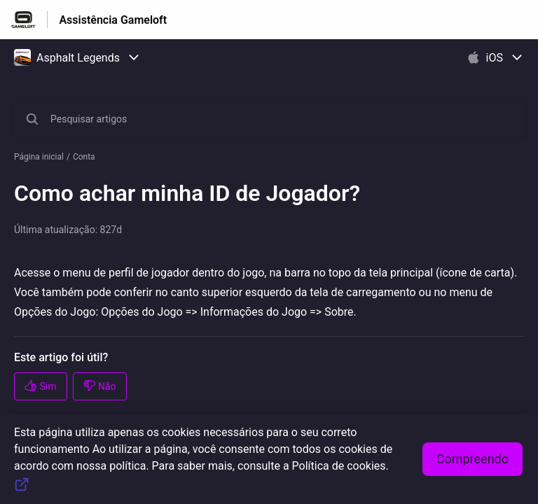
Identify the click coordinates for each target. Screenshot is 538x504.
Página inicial (39, 157)
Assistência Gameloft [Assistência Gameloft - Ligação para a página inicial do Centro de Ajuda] (113, 20)
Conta (84, 157)
